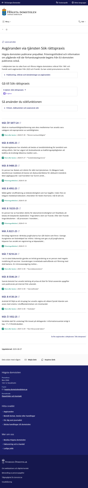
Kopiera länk (48, 360)
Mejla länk (31, 360)
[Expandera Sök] (82, 21)
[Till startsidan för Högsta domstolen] (19, 12)
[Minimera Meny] (6, 21)
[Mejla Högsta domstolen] (14, 389)
